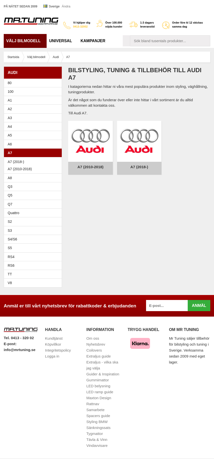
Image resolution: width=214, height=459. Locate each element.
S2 (10, 222)
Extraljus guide (98, 356)
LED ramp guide (99, 392)
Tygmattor (94, 433)
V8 (10, 283)
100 (34, 92)
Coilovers (94, 350)
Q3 (10, 187)
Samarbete (95, 410)
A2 (34, 109)
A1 (34, 100)
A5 (34, 135)
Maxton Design (98, 398)
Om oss (92, 338)
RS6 (11, 265)
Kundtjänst (54, 338)
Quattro (13, 213)
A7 (34, 153)
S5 (10, 248)
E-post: (10, 344)
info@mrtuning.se (19, 350)
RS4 (11, 257)
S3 (34, 230)
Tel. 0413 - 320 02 (19, 338)
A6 (34, 144)
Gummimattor (97, 380)
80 (34, 83)
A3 (34, 118)
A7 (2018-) (16, 162)
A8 (10, 178)
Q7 (10, 204)
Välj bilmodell (25, 41)
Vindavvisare (97, 445)
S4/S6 (34, 239)
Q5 (10, 195)
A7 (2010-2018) (20, 169)
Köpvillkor (53, 344)
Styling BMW (97, 422)
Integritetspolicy (58, 350)
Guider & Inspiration (102, 374)
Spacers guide (98, 416)
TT (34, 274)
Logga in (52, 356)
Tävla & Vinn (96, 439)
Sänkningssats (98, 428)
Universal (62, 41)
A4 (34, 127)
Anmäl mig (199, 307)
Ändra (66, 6)
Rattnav (92, 404)
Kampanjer (93, 41)
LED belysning (98, 386)
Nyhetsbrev (95, 344)
